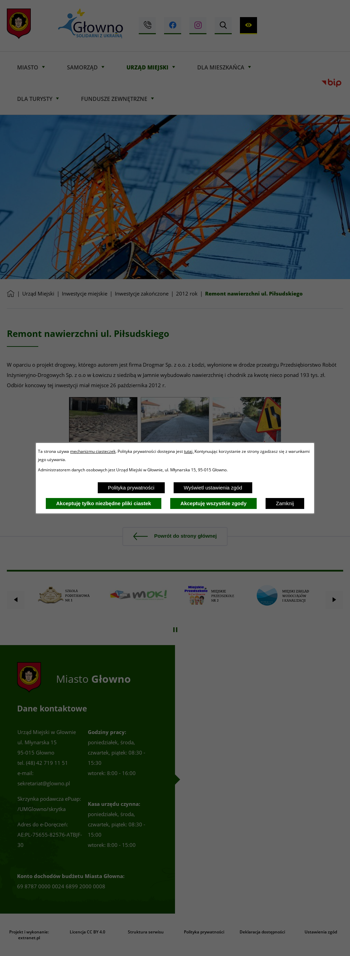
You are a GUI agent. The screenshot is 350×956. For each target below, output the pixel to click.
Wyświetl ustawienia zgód (213, 487)
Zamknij (285, 503)
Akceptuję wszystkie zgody (213, 503)
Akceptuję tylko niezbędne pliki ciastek (103, 503)
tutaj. (188, 451)
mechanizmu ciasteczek (93, 451)
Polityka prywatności (131, 487)
